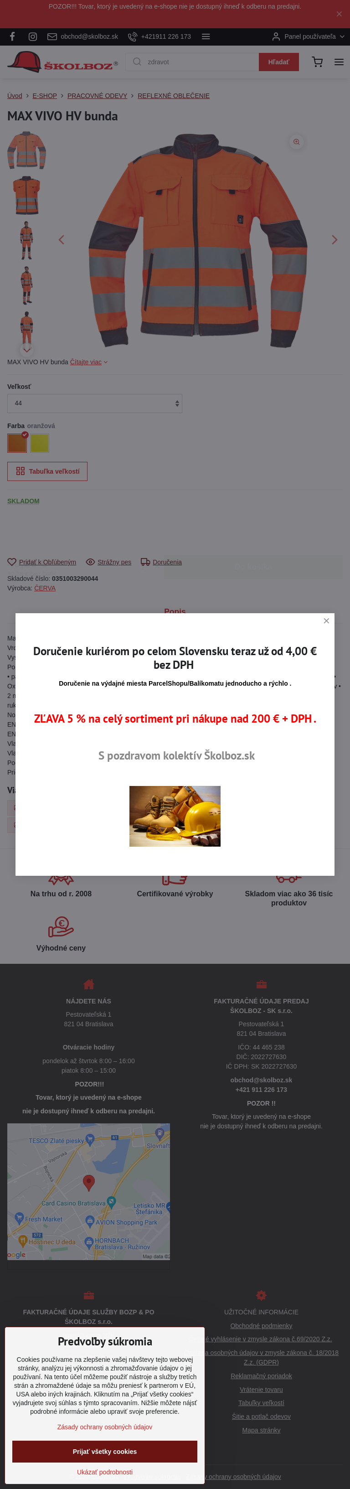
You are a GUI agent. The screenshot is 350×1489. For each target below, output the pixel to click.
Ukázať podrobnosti (105, 1472)
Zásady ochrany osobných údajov (105, 1427)
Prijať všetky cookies (105, 1451)
